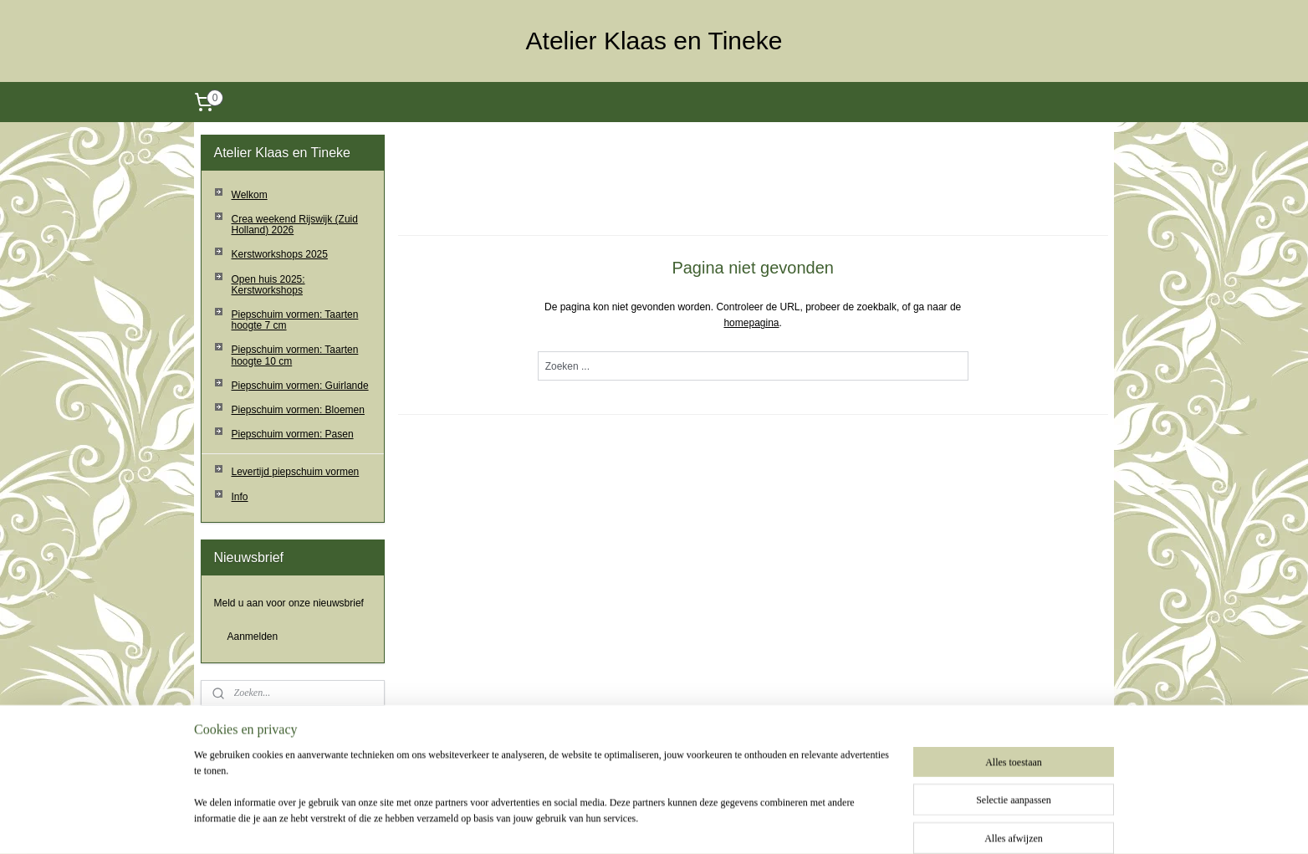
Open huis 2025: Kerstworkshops (268, 285)
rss (651, 823)
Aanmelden (252, 636)
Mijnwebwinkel (835, 823)
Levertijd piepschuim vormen (296, 472)
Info (240, 497)
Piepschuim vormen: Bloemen (298, 410)
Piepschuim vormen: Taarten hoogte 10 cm (295, 355)
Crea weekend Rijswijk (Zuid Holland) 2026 (295, 224)
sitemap (621, 823)
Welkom (250, 195)
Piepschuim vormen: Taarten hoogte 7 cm (295, 320)
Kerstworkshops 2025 (280, 254)
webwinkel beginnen (706, 823)
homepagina (751, 323)
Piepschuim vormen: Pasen (293, 434)
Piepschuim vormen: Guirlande (300, 385)
